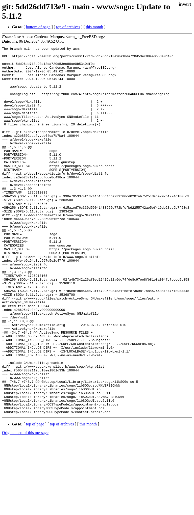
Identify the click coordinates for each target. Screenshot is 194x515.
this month (94, 27)
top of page (35, 497)
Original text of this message (25, 506)
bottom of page (38, 27)
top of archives (68, 27)
